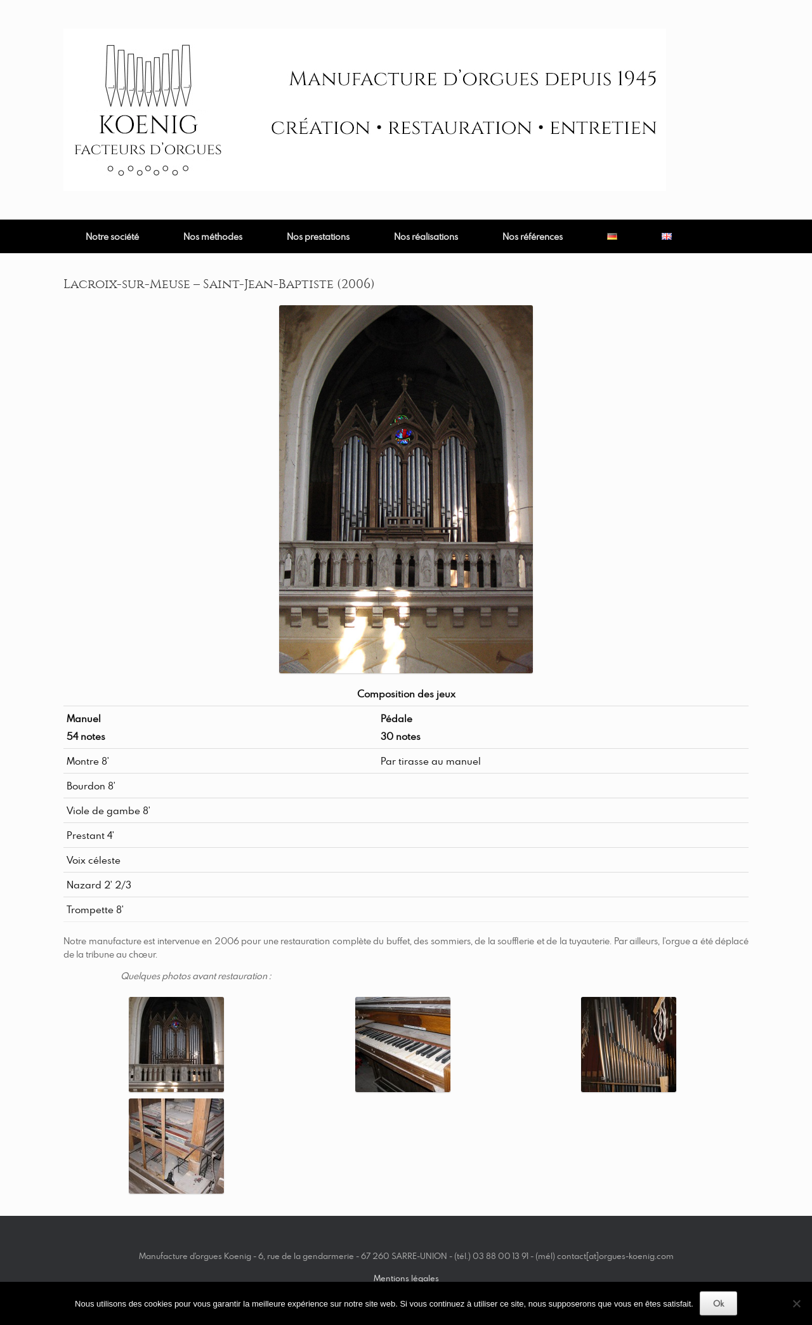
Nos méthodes (212, 236)
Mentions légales (406, 1278)
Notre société (112, 236)
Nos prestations (318, 236)
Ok (718, 1303)
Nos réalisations (426, 236)
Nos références (532, 236)
